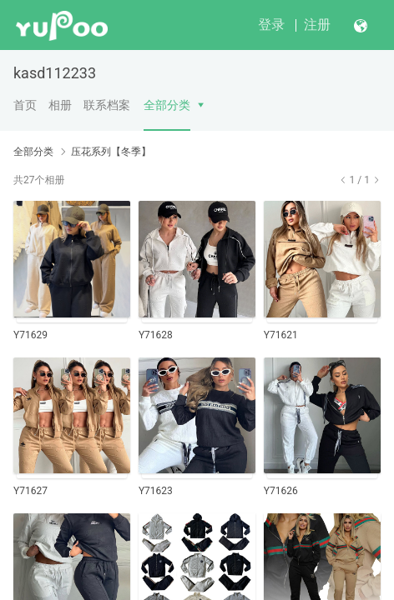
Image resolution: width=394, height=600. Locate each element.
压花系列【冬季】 (111, 152)
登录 (271, 24)
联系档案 (106, 105)
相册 (60, 105)
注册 (317, 24)
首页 (25, 105)
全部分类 (167, 105)
